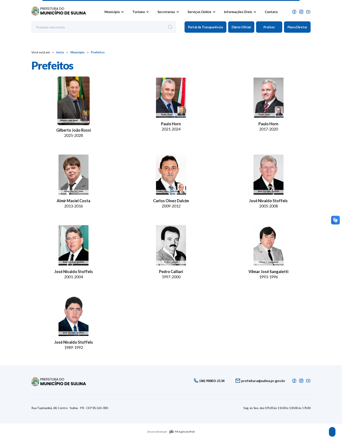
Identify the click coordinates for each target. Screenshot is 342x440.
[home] (58, 10)
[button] (113, 12)
